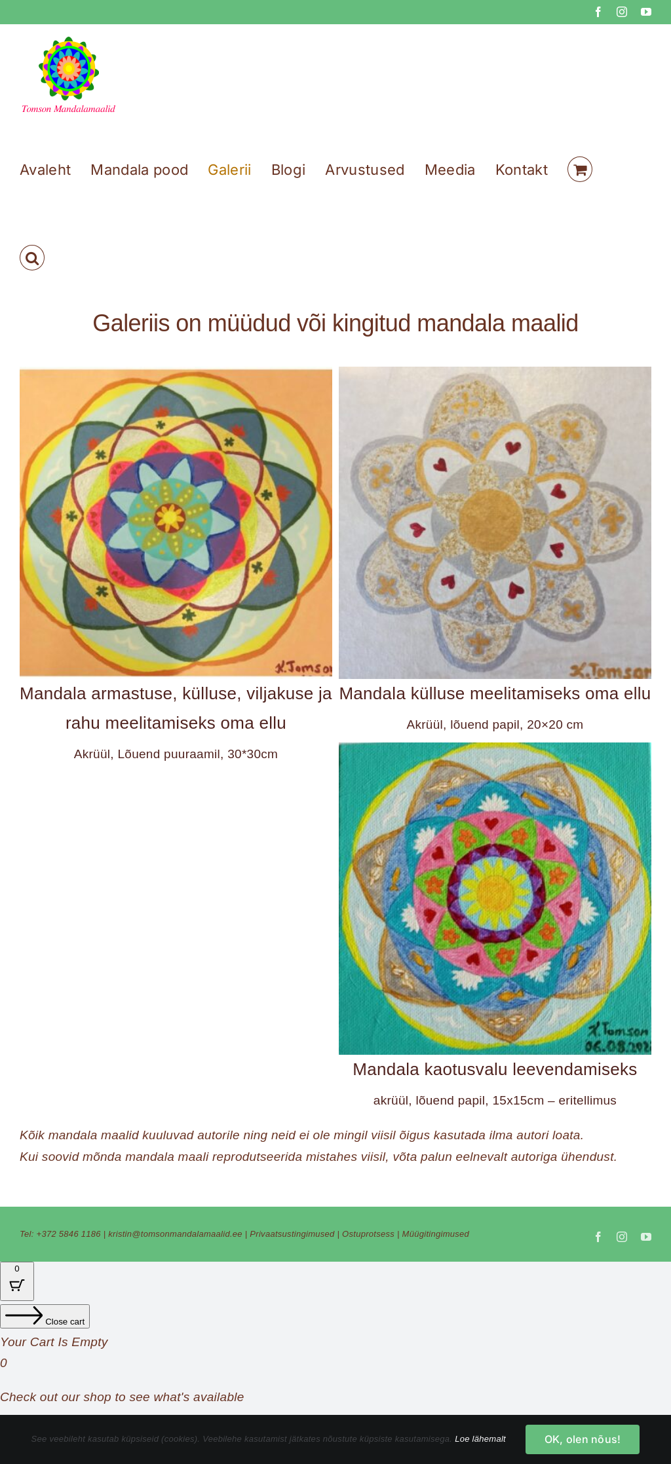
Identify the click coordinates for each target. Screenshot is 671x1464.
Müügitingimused (436, 1234)
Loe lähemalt (480, 1439)
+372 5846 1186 (69, 1234)
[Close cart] (45, 1316)
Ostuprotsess (368, 1234)
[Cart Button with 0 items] (17, 1281)
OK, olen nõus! (583, 1439)
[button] (32, 257)
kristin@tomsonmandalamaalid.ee (175, 1234)
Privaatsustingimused (292, 1234)
